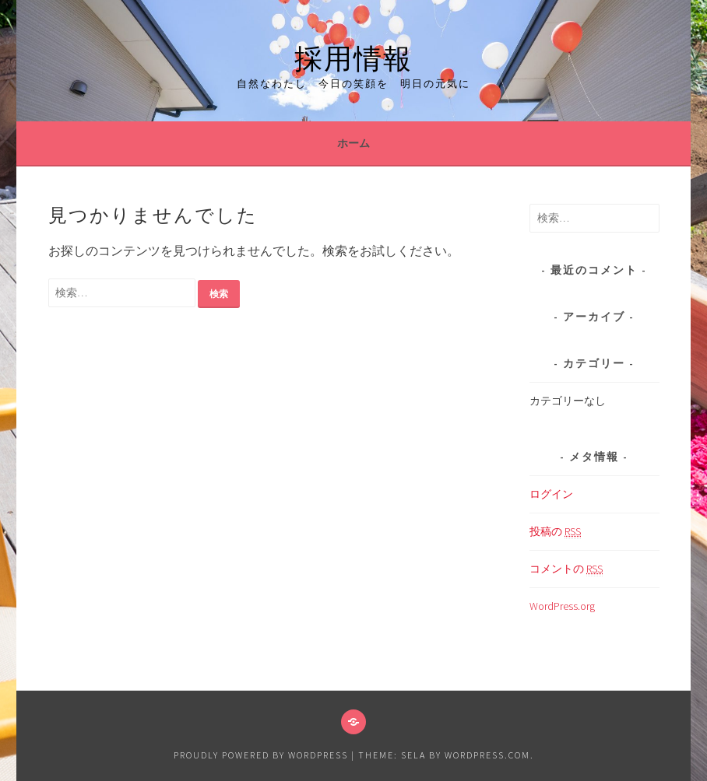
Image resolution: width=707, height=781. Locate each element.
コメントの (566, 569)
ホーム (353, 143)
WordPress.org (562, 606)
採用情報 (353, 55)
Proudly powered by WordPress (261, 755)
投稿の (555, 531)
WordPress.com (487, 755)
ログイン (551, 494)
